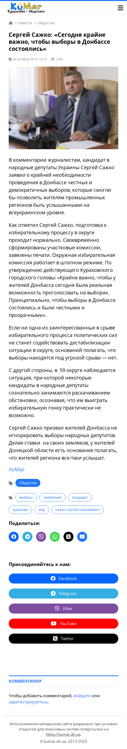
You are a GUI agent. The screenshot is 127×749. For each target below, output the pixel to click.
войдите (82, 695)
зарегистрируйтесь (28, 702)
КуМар (16, 469)
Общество (28, 482)
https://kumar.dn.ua (63, 734)
